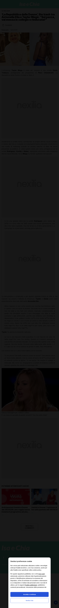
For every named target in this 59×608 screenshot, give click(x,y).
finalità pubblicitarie (31, 585)
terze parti (41, 574)
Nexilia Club (29, 600)
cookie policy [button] (36, 570)
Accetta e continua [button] (29, 594)
